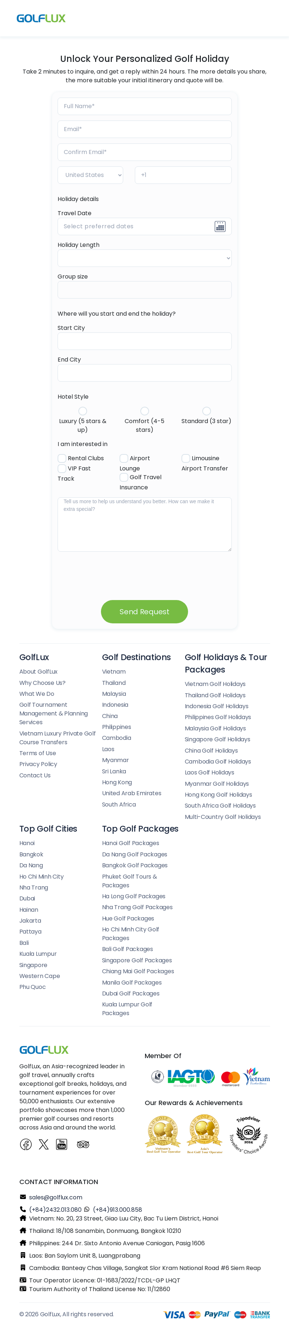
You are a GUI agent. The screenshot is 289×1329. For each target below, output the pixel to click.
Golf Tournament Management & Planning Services (53, 713)
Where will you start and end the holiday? (117, 313)
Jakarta (30, 920)
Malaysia (114, 694)
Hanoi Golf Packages (130, 843)
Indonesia (115, 705)
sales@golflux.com (55, 1197)
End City (69, 359)
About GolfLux (38, 671)
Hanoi (27, 843)
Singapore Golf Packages (137, 960)
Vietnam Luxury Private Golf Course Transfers (57, 737)
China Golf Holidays (211, 750)
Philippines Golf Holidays (218, 717)
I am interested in (83, 444)
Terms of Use (37, 753)
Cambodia (116, 738)
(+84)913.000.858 (117, 1210)
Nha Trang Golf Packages (137, 907)
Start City (71, 328)
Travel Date (74, 213)
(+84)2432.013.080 (55, 1210)
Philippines (116, 727)
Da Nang (31, 865)
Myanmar (115, 760)
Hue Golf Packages (128, 918)
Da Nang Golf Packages (135, 854)
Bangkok (31, 854)
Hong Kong (117, 782)
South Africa (119, 804)
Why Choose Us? (42, 683)
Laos (108, 749)
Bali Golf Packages (127, 949)
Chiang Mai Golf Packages (138, 971)
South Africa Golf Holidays (220, 805)
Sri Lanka (114, 771)
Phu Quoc (32, 987)
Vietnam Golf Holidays (215, 684)
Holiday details (78, 199)
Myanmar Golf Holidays (217, 784)
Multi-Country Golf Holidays (223, 817)
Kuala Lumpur (38, 954)
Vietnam (114, 671)
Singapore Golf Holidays (217, 739)
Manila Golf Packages (132, 982)
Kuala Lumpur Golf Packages (127, 1008)
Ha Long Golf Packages (134, 896)
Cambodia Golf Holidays (218, 761)
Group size (73, 276)
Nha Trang (33, 887)
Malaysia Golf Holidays (215, 728)
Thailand (114, 683)
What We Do (36, 694)
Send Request (144, 612)
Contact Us (35, 775)
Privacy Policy (38, 764)
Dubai (27, 898)
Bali (24, 943)
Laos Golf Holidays (209, 772)
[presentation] (113, 569)
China (110, 716)
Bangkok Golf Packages (135, 865)
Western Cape (39, 976)
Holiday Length (78, 245)
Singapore (33, 965)
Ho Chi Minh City (41, 876)
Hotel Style (73, 397)
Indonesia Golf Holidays (217, 706)
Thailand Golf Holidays (215, 695)
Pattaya (30, 931)
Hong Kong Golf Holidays (218, 794)
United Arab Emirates (131, 793)
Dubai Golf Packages (131, 993)
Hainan (28, 910)
